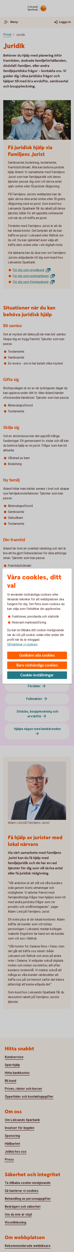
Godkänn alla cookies (37, 655)
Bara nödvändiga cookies (37, 665)
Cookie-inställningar (37, 675)
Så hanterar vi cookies (22, 644)
